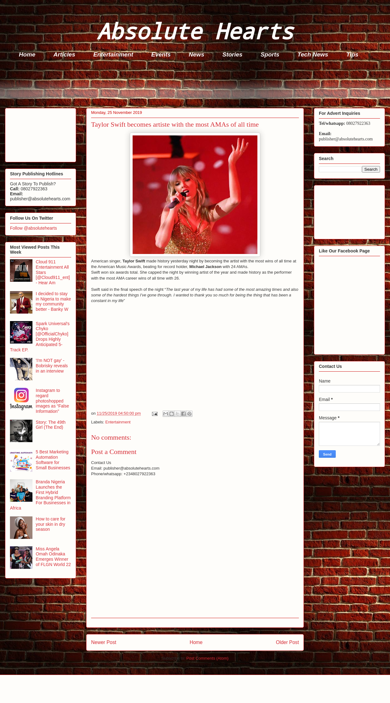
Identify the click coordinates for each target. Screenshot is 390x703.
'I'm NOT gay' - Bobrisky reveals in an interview (52, 365)
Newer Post (103, 642)
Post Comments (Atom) (207, 658)
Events (161, 54)
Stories (232, 54)
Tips (352, 54)
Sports (270, 54)
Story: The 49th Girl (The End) (51, 425)
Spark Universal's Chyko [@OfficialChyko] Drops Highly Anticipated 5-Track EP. (40, 336)
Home (27, 54)
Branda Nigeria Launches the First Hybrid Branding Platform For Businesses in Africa (40, 494)
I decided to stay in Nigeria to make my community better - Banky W (53, 301)
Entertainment (113, 54)
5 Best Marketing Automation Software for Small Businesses (53, 459)
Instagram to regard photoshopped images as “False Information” (52, 401)
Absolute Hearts (195, 30)
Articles (64, 54)
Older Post (287, 642)
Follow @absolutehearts (33, 228)
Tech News (312, 54)
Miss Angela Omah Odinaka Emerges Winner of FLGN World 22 (53, 556)
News (196, 54)
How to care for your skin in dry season (51, 524)
